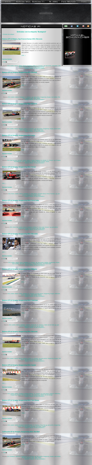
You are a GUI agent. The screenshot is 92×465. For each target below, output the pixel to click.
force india (41, 227)
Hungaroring (43, 97)
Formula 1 (40, 65)
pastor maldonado (25, 295)
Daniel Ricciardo (28, 425)
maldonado (57, 293)
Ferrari (48, 193)
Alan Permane (13, 160)
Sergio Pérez (40, 130)
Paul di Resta (32, 228)
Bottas (20, 293)
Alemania (20, 160)
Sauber (42, 395)
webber (38, 98)
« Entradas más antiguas (8, 34)
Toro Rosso (38, 426)
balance (16, 65)
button (25, 128)
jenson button (57, 128)
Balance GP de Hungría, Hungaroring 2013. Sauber (19, 365)
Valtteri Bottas (34, 295)
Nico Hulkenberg (36, 395)
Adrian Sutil (15, 227)
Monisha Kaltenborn (26, 395)
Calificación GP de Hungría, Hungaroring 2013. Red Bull (20, 431)
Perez (35, 130)
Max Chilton (31, 67)
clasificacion (24, 456)
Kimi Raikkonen (18, 161)
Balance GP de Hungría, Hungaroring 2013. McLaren (19, 103)
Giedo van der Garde (49, 325)
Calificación (27, 459)
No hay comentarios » (39, 68)
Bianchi (25, 65)
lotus (23, 161)
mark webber (54, 97)
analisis (12, 65)
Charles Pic (33, 325)
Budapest (29, 65)
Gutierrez (52, 393)
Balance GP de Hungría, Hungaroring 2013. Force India (20, 200)
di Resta (35, 227)
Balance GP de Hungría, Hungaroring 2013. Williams (19, 269)
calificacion (18, 456)
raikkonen (33, 161)
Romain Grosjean (41, 161)
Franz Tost (42, 425)
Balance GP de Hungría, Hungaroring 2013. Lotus (18, 135)
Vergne (44, 426)
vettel (34, 98)
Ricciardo (33, 426)
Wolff (49, 263)
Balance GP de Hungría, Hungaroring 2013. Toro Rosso (20, 400)
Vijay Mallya (42, 228)
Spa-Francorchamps (39, 67)
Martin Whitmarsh (24, 130)
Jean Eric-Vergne (26, 426)
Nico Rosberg (28, 263)
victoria (47, 161)
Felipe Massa (34, 193)
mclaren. (31, 130)
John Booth (54, 65)
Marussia (25, 67)
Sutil (37, 228)
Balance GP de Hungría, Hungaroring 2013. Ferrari (19, 167)
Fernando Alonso (42, 193)
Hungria (49, 97)
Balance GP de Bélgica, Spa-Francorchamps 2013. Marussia (22, 39)
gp (44, 65)
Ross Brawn (39, 263)
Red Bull (24, 457)
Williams (40, 295)
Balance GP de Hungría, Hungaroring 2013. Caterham (20, 300)
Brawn (21, 262)
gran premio (48, 65)
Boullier (33, 160)
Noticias (31, 68)
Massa (39, 195)
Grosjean (58, 160)
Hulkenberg (57, 393)
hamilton (46, 262)
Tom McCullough (48, 395)
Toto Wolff (45, 263)
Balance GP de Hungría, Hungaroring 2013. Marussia (19, 331)
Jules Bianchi (27, 359)
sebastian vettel (29, 98)
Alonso (12, 193)
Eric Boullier (43, 160)
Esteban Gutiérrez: (28, 393)
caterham (28, 325)
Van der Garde (40, 326)
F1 (37, 65)
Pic (35, 326)
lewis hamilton (15, 263)
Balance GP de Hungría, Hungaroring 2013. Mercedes (20, 234)
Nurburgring (28, 161)
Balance (27, 68)
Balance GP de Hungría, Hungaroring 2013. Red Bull (19, 72)
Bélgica (21, 65)
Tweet (4, 62)
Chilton (34, 65)
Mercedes (22, 263)
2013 (8, 65)
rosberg (34, 263)
